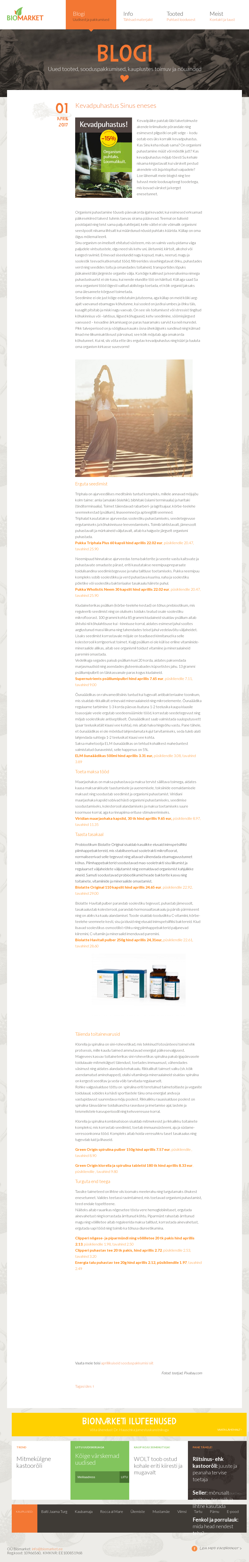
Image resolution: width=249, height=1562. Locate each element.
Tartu (198, 1511)
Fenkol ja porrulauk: (215, 1519)
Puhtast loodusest (181, 16)
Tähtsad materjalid (137, 16)
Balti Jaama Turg (54, 1511)
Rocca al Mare (111, 1511)
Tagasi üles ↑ (84, 1386)
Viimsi (182, 1511)
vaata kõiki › (233, 1493)
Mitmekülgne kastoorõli (33, 1462)
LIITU (124, 1477)
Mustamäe (161, 1511)
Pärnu (214, 1511)
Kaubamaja (84, 1511)
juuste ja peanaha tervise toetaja (215, 1472)
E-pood (233, 1511)
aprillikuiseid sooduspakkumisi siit (127, 1363)
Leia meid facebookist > (194, 1548)
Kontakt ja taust (222, 16)
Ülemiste (138, 1511)
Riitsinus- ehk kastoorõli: (208, 1462)
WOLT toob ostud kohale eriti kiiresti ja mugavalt (158, 1465)
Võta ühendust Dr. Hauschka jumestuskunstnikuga (129, 1424)
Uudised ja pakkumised (91, 16)
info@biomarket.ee (47, 1548)
